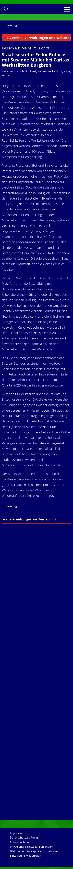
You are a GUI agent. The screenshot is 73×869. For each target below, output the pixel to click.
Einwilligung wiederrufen (25, 855)
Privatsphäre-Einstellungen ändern (32, 847)
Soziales (6, 75)
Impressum (17, 833)
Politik (67, 71)
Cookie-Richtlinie (20, 842)
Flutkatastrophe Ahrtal (50, 71)
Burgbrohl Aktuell (26, 71)
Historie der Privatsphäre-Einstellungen (34, 851)
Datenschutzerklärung (24, 837)
